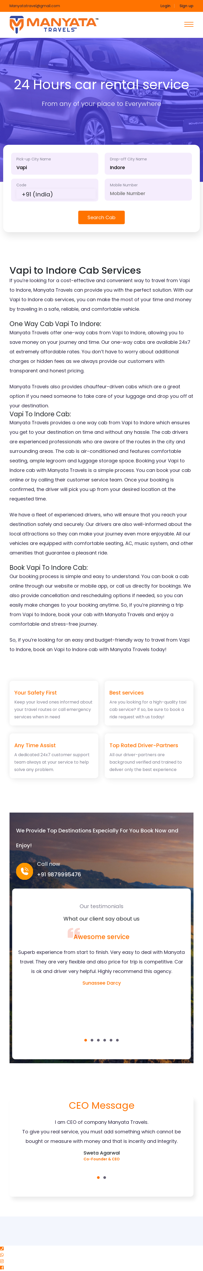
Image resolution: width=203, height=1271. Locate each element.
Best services (126, 692)
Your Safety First (35, 692)
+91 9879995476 (59, 874)
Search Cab (101, 217)
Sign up (186, 5)
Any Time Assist (35, 745)
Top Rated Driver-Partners (143, 745)
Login (165, 5)
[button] (85, 1040)
